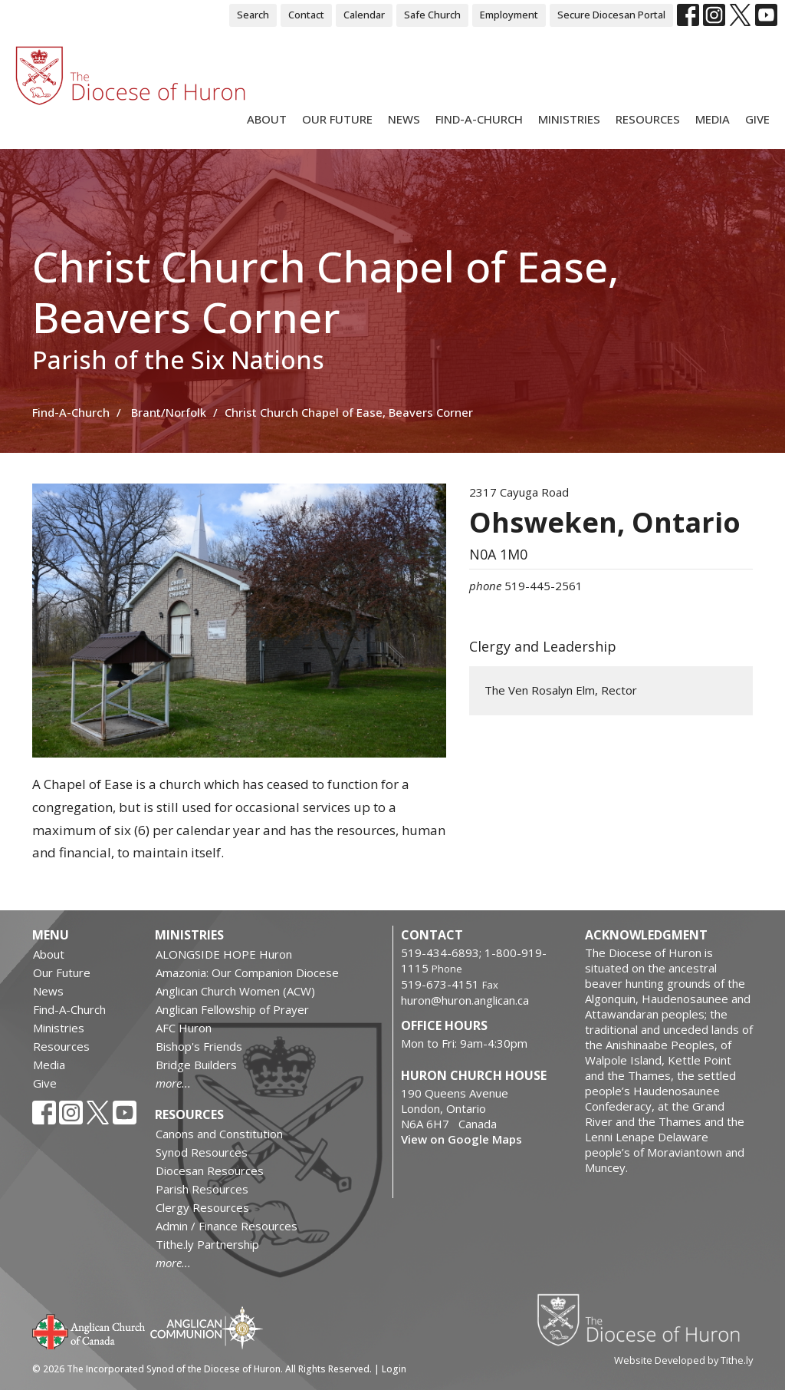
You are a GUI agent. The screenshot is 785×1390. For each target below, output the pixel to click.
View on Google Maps (461, 1139)
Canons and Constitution (219, 1133)
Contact (306, 14)
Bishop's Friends (199, 1046)
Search (253, 14)
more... (173, 1083)
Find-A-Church (479, 119)
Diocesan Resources (210, 1170)
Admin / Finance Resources (226, 1225)
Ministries (569, 119)
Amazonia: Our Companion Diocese (247, 972)
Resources (648, 119)
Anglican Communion (206, 1327)
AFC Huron (184, 1027)
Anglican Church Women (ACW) (235, 991)
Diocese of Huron (644, 1319)
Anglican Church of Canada (89, 1330)
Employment (509, 14)
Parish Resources (202, 1189)
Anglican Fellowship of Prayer (232, 1009)
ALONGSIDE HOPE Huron (224, 954)
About (267, 119)
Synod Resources (202, 1152)
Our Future (337, 119)
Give (757, 119)
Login (394, 1368)
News (404, 119)
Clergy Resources (202, 1207)
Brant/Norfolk (168, 412)
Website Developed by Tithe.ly (683, 1360)
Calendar (364, 14)
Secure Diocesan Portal (611, 14)
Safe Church (432, 14)
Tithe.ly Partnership (207, 1244)
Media (712, 119)
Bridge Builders (196, 1064)
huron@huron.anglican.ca (465, 1000)
